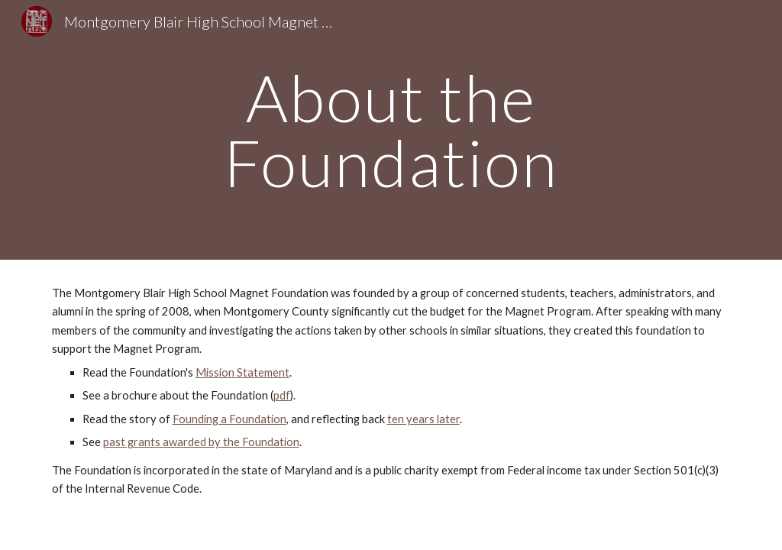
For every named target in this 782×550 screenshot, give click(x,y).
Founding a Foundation (229, 418)
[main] (390, 130)
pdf (281, 395)
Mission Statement (242, 372)
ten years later (423, 418)
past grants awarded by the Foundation (201, 441)
